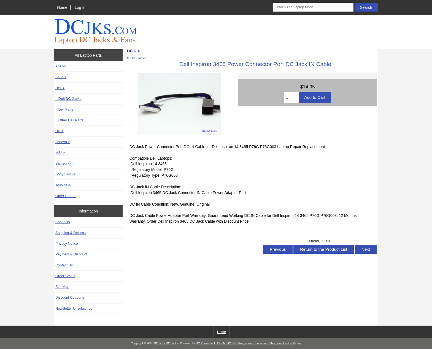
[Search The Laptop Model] (313, 7)
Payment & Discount (71, 254)
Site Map (62, 287)
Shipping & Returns (70, 233)
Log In (80, 7)
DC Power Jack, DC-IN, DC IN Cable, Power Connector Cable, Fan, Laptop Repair (248, 343)
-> (60, 88)
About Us (62, 222)
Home (62, 7)
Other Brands (65, 196)
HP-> (59, 131)
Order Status (65, 276)
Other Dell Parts (69, 120)
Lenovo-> (62, 142)
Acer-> (60, 66)
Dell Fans (64, 109)
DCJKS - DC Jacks (166, 343)
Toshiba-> (63, 185)
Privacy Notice (66, 243)
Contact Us (64, 265)
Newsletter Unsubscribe (74, 308)
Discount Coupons (69, 297)
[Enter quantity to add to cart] (291, 97)
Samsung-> (64, 163)
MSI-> (60, 153)
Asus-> (60, 77)
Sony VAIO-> (65, 174)
